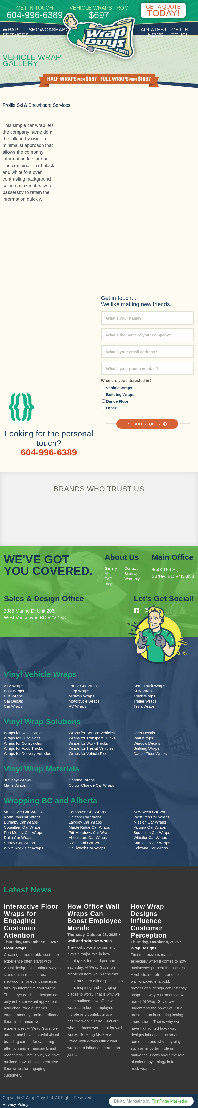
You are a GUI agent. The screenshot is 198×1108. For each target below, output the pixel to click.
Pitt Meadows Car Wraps (90, 832)
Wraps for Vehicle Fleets (89, 753)
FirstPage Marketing (169, 1100)
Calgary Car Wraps (85, 816)
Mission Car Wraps (150, 821)
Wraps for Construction (24, 742)
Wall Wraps (143, 737)
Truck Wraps (144, 695)
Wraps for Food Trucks (23, 748)
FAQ (143, 29)
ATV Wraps (13, 685)
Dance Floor (117, 401)
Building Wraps (120, 394)
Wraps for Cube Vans (22, 737)
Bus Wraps (13, 695)
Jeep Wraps (79, 690)
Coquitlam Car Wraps (22, 827)
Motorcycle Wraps (84, 700)
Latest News (157, 32)
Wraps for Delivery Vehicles (27, 753)
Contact (131, 568)
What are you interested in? (126, 380)
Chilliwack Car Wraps (87, 847)
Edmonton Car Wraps (87, 811)
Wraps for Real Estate (23, 732)
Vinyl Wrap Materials (41, 768)
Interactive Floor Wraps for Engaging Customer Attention (31, 920)
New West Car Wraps (152, 811)
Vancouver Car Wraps (23, 811)
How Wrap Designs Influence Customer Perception (149, 920)
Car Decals (13, 700)
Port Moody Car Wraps (23, 832)
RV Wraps (77, 706)
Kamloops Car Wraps (152, 842)
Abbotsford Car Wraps (88, 837)
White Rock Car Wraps (23, 847)
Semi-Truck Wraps (149, 685)
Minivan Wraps (81, 695)
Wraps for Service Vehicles (92, 732)
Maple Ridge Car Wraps (89, 827)
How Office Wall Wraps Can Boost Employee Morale (94, 916)
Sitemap (131, 573)
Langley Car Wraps (85, 821)
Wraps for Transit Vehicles (91, 748)
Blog (108, 583)
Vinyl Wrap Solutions (42, 721)
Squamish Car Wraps (152, 832)
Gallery (111, 568)
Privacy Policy (15, 1104)
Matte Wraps (15, 785)
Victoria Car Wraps (150, 827)
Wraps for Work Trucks (88, 742)
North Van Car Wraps (22, 816)
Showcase (44, 29)
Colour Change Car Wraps (91, 785)
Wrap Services (16, 32)
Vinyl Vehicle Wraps (40, 674)
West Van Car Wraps (151, 816)
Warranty (132, 578)
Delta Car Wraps (18, 837)
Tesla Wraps (144, 706)
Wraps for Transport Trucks (92, 737)
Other (111, 407)
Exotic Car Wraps (83, 685)
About (110, 573)
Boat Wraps (14, 690)
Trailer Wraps (145, 700)
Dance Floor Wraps (150, 753)
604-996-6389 (35, 14)
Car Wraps (13, 706)
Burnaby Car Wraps (21, 821)
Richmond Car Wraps (87, 842)
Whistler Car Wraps (150, 837)
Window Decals (147, 742)
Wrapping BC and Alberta (50, 800)
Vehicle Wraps (119, 387)
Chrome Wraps (82, 779)
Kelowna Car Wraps (151, 847)
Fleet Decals (144, 732)
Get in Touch (180, 32)
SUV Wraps (144, 690)
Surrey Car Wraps (19, 842)
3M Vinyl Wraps (17, 779)
